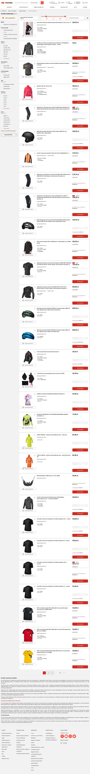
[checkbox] (9, 24)
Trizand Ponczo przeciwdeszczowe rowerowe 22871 (50, 373)
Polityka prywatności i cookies (37, 747)
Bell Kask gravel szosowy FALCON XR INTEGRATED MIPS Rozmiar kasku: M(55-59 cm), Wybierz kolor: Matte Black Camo (53, 220)
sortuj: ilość (3, 72)
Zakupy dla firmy (5, 758)
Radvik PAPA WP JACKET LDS (44, 86)
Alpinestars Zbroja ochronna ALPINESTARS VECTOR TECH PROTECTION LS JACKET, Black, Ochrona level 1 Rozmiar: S (52, 287)
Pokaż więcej (5, 58)
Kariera (32, 742)
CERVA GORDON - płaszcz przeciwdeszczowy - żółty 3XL (52, 435)
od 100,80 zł (77, 509)
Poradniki (18, 742)
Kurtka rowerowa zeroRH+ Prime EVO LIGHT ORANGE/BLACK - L (53, 153)
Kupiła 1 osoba (51, 67)
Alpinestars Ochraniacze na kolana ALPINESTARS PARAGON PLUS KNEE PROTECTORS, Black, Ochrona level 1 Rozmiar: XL (53, 175)
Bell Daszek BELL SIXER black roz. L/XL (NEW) (48, 475)
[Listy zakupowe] (69, 2)
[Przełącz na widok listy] (87, 18)
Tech (32, 767)
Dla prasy (33, 745)
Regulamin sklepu (35, 752)
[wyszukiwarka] (29, 2)
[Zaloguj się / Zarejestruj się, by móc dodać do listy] (35, 23)
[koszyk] (85, 2)
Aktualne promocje (20, 740)
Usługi (3, 738)
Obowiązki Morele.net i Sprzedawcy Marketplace (51, 739)
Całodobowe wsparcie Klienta (22, 753)
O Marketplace (49, 733)
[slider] (46, 16)
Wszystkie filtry (8, 134)
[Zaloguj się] (77, 2)
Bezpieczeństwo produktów (37, 758)
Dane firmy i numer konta (36, 735)
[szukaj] (42, 2)
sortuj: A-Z (3, 43)
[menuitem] (23, 7)
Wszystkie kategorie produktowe (20, 746)
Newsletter (33, 738)
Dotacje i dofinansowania (36, 761)
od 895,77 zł (77, 320)
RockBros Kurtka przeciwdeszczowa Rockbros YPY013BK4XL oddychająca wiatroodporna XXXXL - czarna (53, 43)
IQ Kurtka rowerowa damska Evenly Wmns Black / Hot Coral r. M (54, 22)
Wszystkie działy (34, 2)
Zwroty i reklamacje (20, 738)
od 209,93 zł (77, 143)
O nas (32, 733)
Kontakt (65, 743)
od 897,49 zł (77, 342)
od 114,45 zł (77, 598)
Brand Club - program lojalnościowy (6, 746)
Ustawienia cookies (35, 749)
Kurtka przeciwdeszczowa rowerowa (10, 700)
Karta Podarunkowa (6, 742)
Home (32, 770)
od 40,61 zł (77, 364)
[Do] (60, 19)
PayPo (3, 751)
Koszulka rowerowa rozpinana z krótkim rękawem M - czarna (53, 540)
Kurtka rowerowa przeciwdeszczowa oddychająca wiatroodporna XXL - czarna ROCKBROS (50, 497)
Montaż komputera (6, 735)
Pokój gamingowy (35, 765)
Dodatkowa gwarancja (7, 733)
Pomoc (18, 733)
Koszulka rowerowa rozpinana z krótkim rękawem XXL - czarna (53, 519)
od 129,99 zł (77, 76)
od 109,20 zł (77, 552)
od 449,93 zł (77, 232)
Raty (3, 754)
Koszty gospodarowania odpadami (36, 755)
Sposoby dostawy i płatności (22, 735)
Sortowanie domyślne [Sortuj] (74, 18)
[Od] (46, 19)
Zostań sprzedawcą (50, 735)
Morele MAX (4, 749)
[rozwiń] (16, 67)
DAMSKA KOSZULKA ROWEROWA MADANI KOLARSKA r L (51, 394)
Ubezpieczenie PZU (6, 740)
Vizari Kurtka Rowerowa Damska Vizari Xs (48, 351)
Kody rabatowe (34, 763)
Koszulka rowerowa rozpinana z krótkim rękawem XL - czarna (53, 586)
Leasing (3, 756)
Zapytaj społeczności (41, 25)
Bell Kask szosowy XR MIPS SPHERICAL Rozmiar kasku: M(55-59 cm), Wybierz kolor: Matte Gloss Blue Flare (53, 330)
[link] (23, 7)
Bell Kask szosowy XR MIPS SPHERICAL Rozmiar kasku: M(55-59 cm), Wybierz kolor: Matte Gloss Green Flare (53, 309)
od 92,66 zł (77, 487)
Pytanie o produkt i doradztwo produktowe (22, 750)
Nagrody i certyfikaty (35, 740)
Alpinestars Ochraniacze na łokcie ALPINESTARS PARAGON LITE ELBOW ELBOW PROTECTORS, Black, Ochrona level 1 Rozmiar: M (53, 108)
